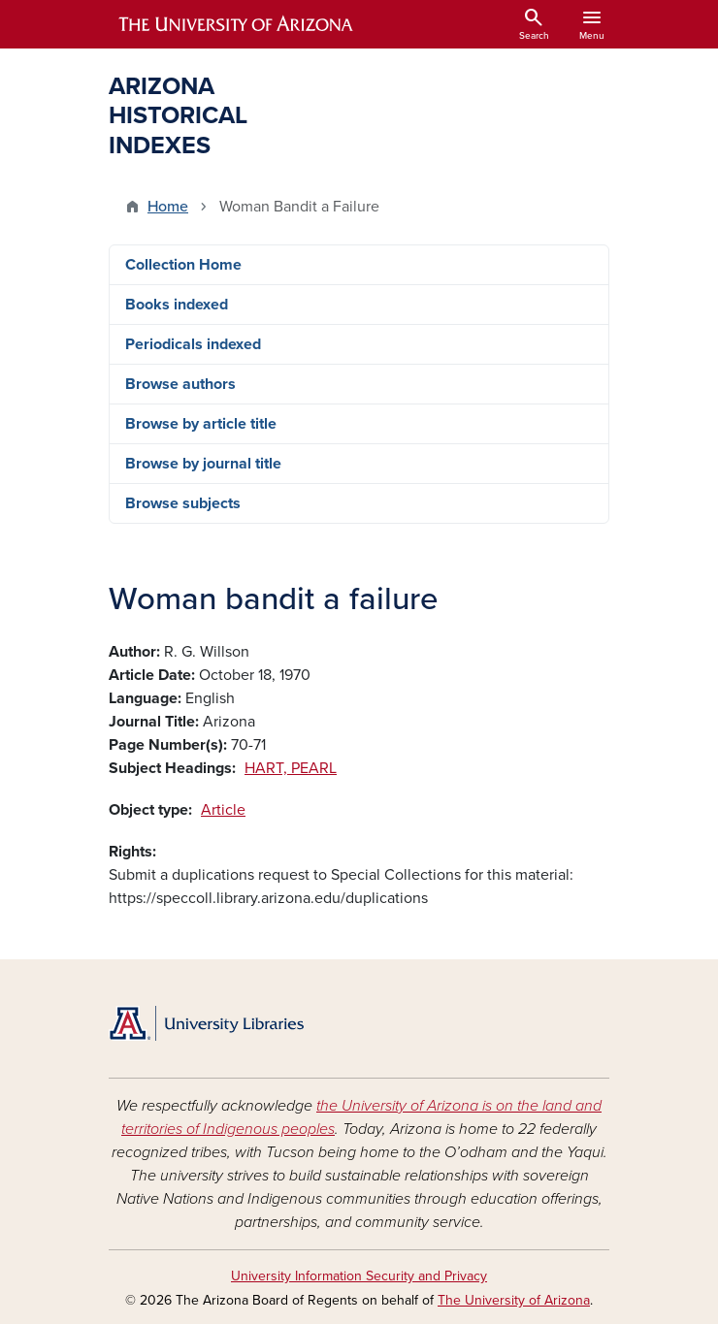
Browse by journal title (203, 463)
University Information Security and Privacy (359, 1276)
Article (223, 810)
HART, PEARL (291, 768)
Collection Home (183, 264)
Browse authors (180, 384)
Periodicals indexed (193, 344)
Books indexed (176, 304)
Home (167, 206)
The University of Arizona (514, 1300)
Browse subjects (183, 503)
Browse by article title (201, 424)
